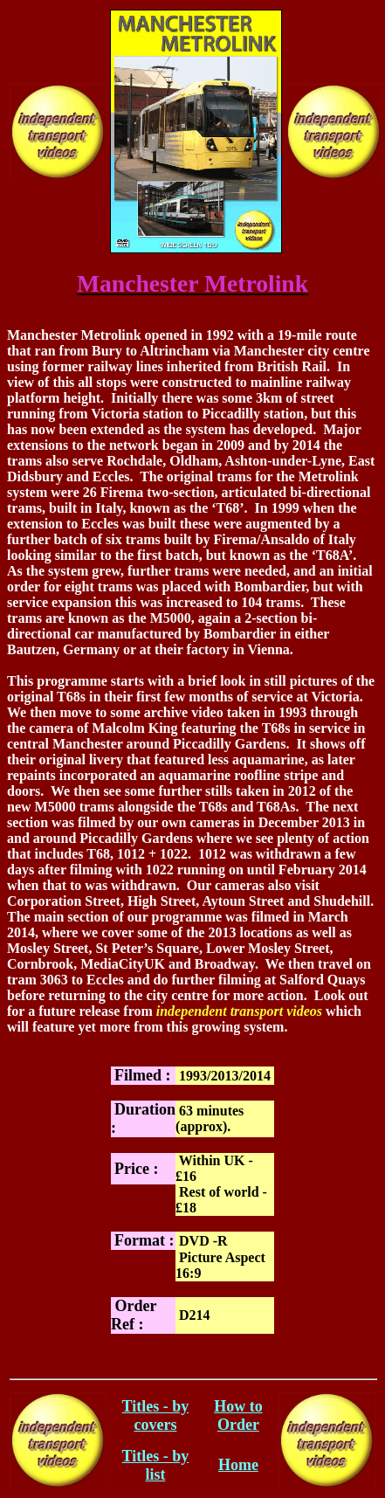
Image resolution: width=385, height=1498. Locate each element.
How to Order (238, 1415)
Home (238, 1465)
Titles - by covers (155, 1415)
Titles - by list (155, 1465)
